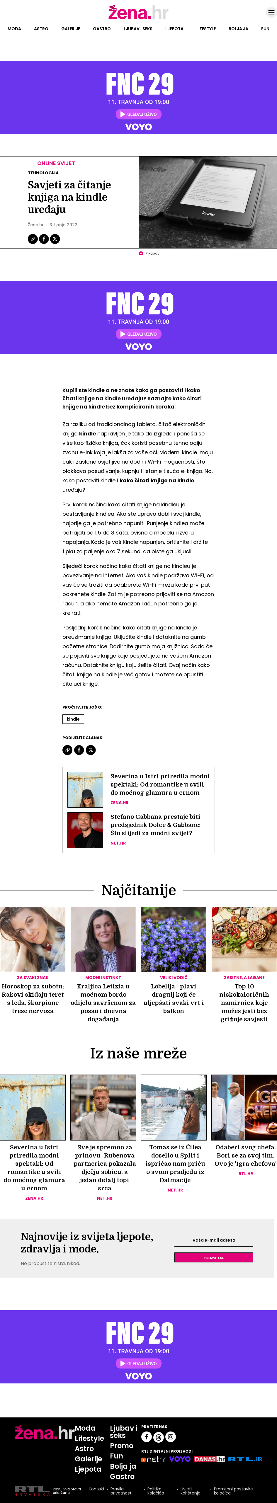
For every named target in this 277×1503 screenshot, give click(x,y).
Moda (14, 29)
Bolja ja (238, 29)
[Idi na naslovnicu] (138, 18)
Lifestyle (206, 29)
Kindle (73, 719)
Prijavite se (214, 1257)
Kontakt (97, 1489)
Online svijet (56, 163)
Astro (41, 29)
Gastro (102, 29)
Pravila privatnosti (121, 1491)
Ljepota (174, 29)
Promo (121, 1446)
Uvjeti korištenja (190, 1491)
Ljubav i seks (138, 29)
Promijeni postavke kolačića (233, 1491)
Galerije (70, 29)
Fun (265, 29)
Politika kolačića (155, 1491)
